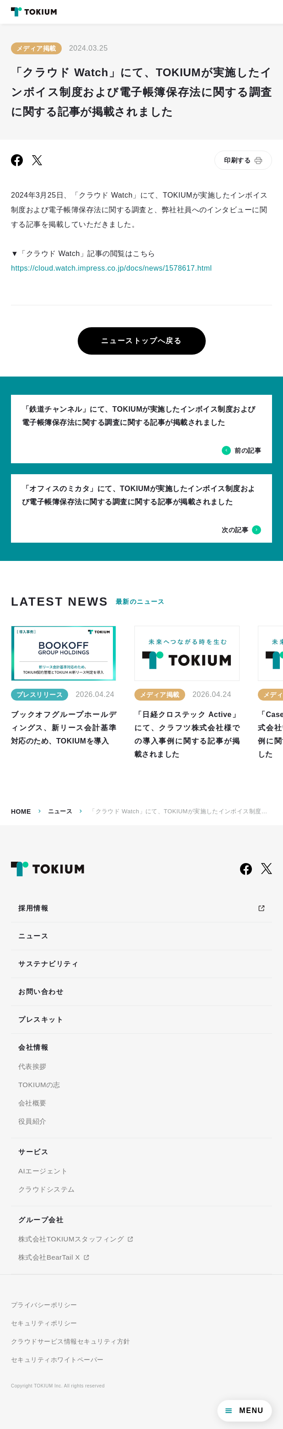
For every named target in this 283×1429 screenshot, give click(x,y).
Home (21, 811)
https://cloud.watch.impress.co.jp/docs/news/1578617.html (111, 268)
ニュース (60, 811)
